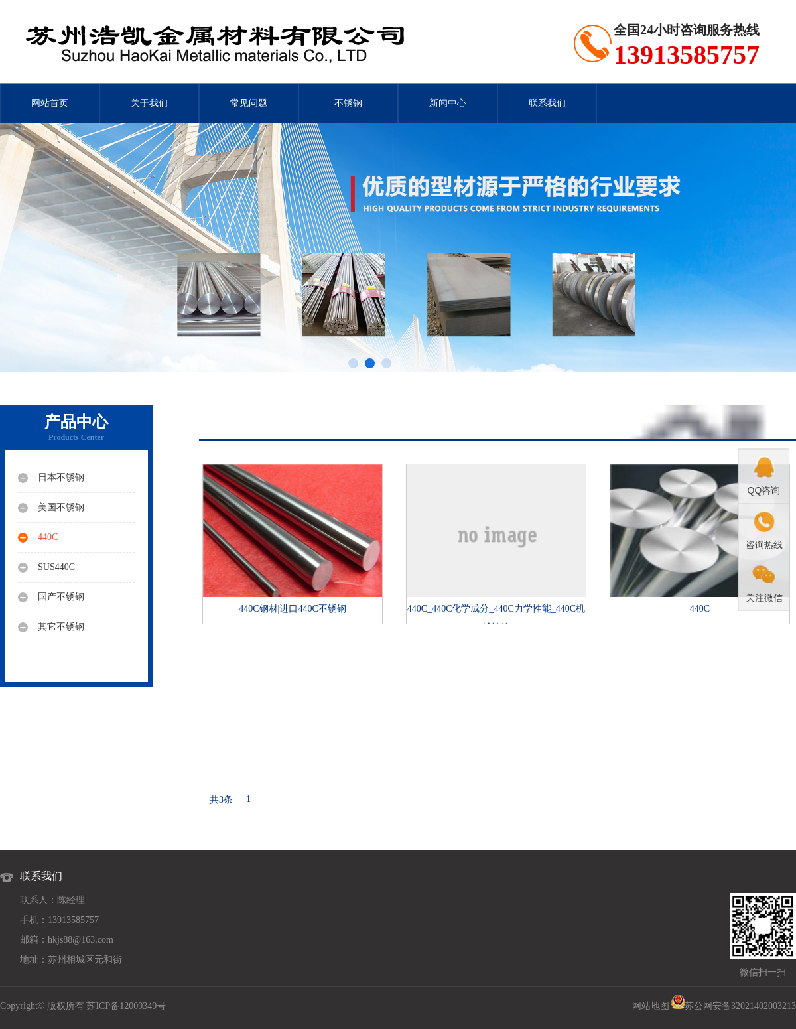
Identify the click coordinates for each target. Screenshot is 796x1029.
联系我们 (547, 103)
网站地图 (650, 1006)
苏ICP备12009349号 (126, 1006)
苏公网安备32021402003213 (740, 1006)
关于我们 (149, 103)
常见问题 (248, 103)
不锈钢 (348, 103)
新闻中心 (447, 103)
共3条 (221, 800)
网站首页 (49, 103)
